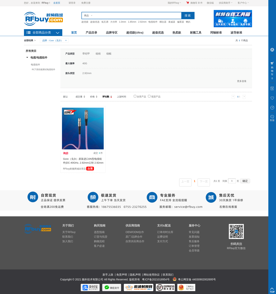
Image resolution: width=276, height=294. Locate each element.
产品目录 (91, 32)
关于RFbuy (69, 232)
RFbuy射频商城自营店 (78, 168)
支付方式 (162, 241)
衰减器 (171, 22)
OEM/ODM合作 (135, 232)
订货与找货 (100, 236)
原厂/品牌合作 (134, 236)
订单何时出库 (165, 232)
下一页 (204, 181)
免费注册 (85, 3)
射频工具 (195, 32)
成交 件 (98, 153)
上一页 (185, 181)
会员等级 (194, 250)
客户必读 (99, 245)
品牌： (54, 40)
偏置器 (180, 22)
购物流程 (99, 241)
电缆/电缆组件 (38, 57)
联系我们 (67, 236)
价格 (92, 96)
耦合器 (162, 22)
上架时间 (121, 96)
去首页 (56, 3)
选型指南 (99, 232)
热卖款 (176, 32)
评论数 (105, 96)
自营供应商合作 (135, 241)
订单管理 (194, 245)
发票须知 (194, 236)
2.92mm (142, 22)
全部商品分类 (42, 32)
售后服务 (194, 241)
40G (84, 63)
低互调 (104, 22)
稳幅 (108, 53)
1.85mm (132, 22)
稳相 (98, 53)
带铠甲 (86, 53)
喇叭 (188, 22)
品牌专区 (111, 32)
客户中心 (243, 3)
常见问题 (194, 232)
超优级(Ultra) (134, 32)
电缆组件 (153, 22)
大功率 (113, 22)
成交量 (79, 96)
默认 (65, 96)
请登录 (72, 3)
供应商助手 (225, 3)
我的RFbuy (174, 3)
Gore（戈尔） (56, 40)
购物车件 (197, 3)
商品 (86, 15)
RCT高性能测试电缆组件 (43, 69)
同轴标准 (216, 32)
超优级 (84, 22)
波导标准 (236, 32)
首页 (74, 32)
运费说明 (162, 236)
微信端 (210, 3)
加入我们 (67, 241)
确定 (245, 180)
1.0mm (122, 22)
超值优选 (94, 22)
